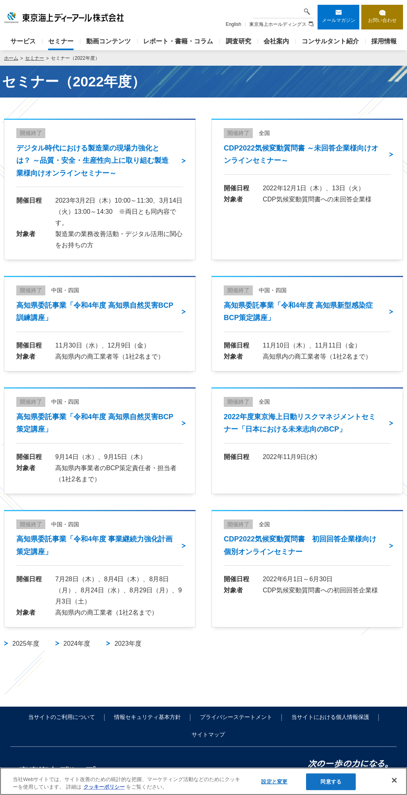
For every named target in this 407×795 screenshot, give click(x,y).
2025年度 (25, 643)
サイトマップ (208, 734)
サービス (23, 41)
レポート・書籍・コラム (178, 41)
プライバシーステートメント (236, 717)
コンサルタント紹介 (330, 41)
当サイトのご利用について (61, 717)
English (233, 24)
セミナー (61, 41)
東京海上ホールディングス (281, 24)
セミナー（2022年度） (75, 58)
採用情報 (384, 41)
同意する (330, 782)
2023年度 (127, 643)
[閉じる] (394, 780)
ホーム (11, 58)
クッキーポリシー (104, 787)
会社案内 (276, 41)
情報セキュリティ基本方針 (147, 717)
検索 (307, 11)
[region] (203, 781)
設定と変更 (274, 782)
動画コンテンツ (108, 41)
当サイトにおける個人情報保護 (330, 717)
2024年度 (77, 643)
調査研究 (238, 41)
